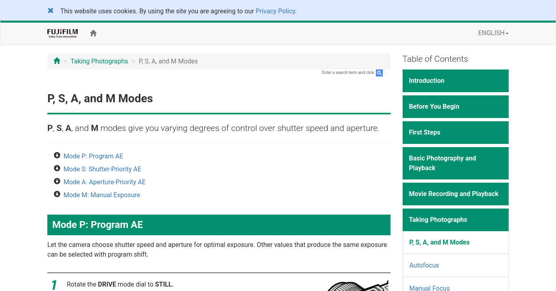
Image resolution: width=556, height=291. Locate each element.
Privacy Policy (275, 11)
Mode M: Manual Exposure (102, 195)
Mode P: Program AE (93, 156)
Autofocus (424, 265)
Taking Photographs (99, 61)
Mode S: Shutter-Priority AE (102, 169)
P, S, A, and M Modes (440, 242)
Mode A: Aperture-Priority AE (105, 182)
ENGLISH (493, 33)
